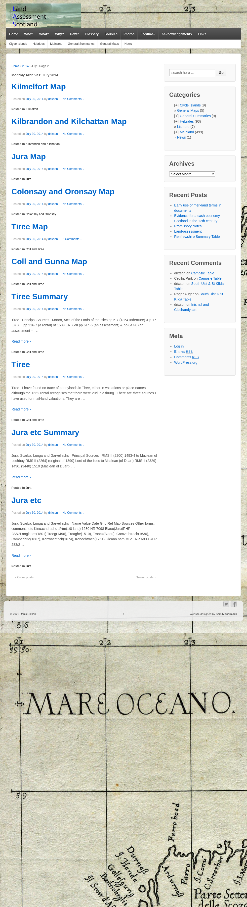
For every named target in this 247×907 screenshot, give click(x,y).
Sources (111, 34)
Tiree (20, 364)
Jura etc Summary (45, 432)
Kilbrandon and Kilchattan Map (69, 121)
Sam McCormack (226, 613)
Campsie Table (202, 273)
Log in (179, 346)
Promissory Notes (188, 226)
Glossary (92, 34)
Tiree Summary (39, 296)
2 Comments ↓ (72, 239)
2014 (25, 66)
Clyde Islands (18, 44)
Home (13, 34)
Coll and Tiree (35, 249)
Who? (28, 34)
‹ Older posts (24, 577)
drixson (53, 99)
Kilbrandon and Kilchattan (43, 144)
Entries (183, 351)
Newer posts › (146, 577)
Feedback (147, 34)
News (128, 44)
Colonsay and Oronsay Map (63, 191)
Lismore (183, 127)
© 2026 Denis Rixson (23, 613)
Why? (59, 34)
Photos (129, 34)
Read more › (21, 341)
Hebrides (38, 44)
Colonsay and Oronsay (41, 214)
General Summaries (81, 44)
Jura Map (28, 156)
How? (74, 34)
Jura (28, 179)
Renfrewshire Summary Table (197, 237)
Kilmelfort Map (38, 86)
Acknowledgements (177, 34)
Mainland (56, 44)
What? (44, 34)
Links (202, 34)
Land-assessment (188, 231)
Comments (186, 357)
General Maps (109, 44)
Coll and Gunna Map (49, 261)
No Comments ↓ (73, 99)
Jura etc (26, 500)
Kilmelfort (32, 109)
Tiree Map (29, 226)
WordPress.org (185, 362)
